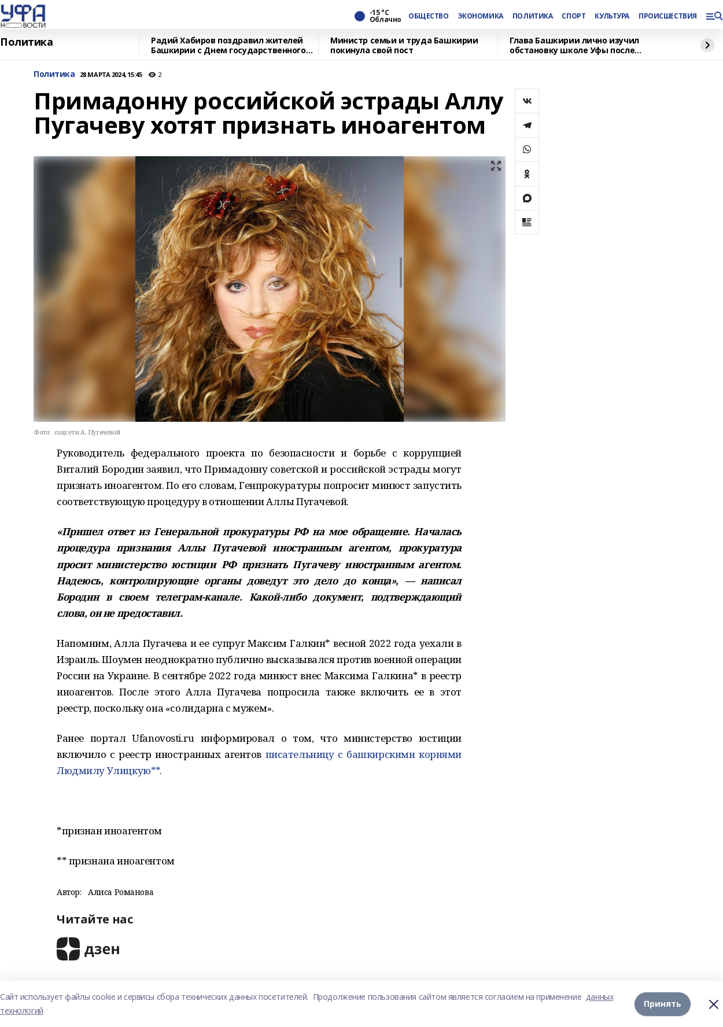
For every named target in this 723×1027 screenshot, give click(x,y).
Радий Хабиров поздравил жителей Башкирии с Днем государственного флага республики (228, 45)
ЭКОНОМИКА (480, 16)
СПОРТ (573, 16)
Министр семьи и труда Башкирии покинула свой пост (404, 45)
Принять (662, 1003)
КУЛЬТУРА (612, 16)
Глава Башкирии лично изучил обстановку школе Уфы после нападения (574, 45)
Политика (26, 42)
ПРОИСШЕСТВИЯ (667, 16)
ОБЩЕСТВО (428, 16)
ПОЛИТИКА (532, 16)
